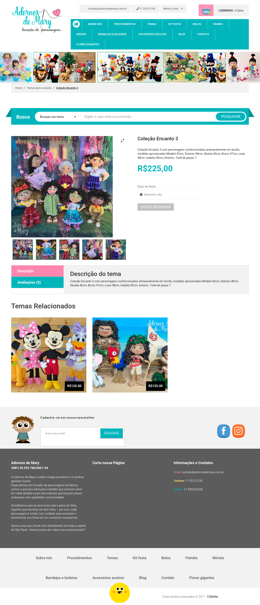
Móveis (81, 34)
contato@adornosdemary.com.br (105, 8)
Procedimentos (125, 24)
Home (18, 87)
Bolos (197, 24)
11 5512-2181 (146, 8)
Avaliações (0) (29, 282)
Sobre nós (95, 24)
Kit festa (174, 24)
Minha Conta (173, 8)
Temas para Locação (39, 87)
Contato (203, 34)
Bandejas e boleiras (112, 34)
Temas (152, 24)
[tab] (37, 271)
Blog (182, 34)
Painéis (218, 24)
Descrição (25, 271)
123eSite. (213, 596)
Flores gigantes (88, 44)
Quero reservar (156, 207)
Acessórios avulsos (153, 34)
